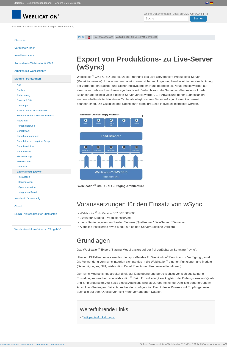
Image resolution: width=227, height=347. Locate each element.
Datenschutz (41, 344)
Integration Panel (27, 192)
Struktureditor (24, 151)
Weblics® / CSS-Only (27, 198)
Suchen (198, 18)
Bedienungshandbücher (39, 3)
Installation (24, 177)
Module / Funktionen (28, 78)
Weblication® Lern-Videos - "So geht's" (38, 229)
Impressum (27, 344)
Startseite (19, 3)
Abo (19, 85)
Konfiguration (25, 182)
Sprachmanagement (27, 136)
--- (16, 221)
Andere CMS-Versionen (68, 3)
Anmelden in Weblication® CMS (34, 63)
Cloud (18, 206)
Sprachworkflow (25, 146)
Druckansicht (57, 344)
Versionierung (24, 156)
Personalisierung (26, 125)
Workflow (22, 166)
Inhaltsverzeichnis (9, 344)
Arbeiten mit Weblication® (30, 70)
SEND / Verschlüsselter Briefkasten (36, 213)
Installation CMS (24, 55)
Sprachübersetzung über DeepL (34, 141)
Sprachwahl (23, 131)
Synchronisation (27, 187)
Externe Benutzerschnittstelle (32, 110)
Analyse (21, 90)
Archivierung (23, 95)
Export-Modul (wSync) (29, 171)
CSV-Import (23, 105)
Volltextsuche (24, 161)
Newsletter (22, 120)
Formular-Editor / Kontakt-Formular (35, 115)
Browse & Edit (24, 100)
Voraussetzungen (25, 47)
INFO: (81, 37)
